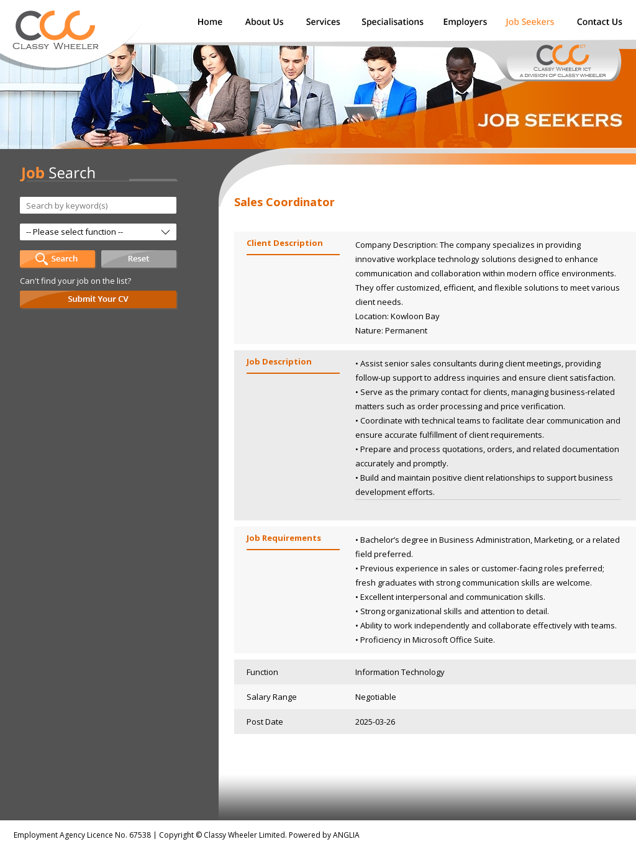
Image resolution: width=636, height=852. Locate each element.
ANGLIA (346, 835)
